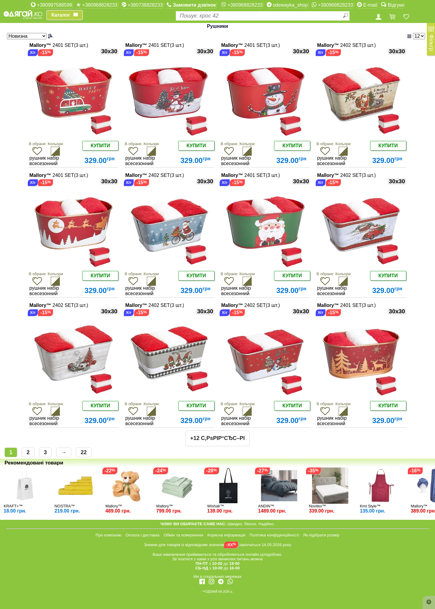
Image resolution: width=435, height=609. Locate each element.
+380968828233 (97, 5)
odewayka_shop (287, 5)
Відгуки (392, 5)
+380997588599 (51, 5)
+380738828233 (142, 5)
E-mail (367, 5)
